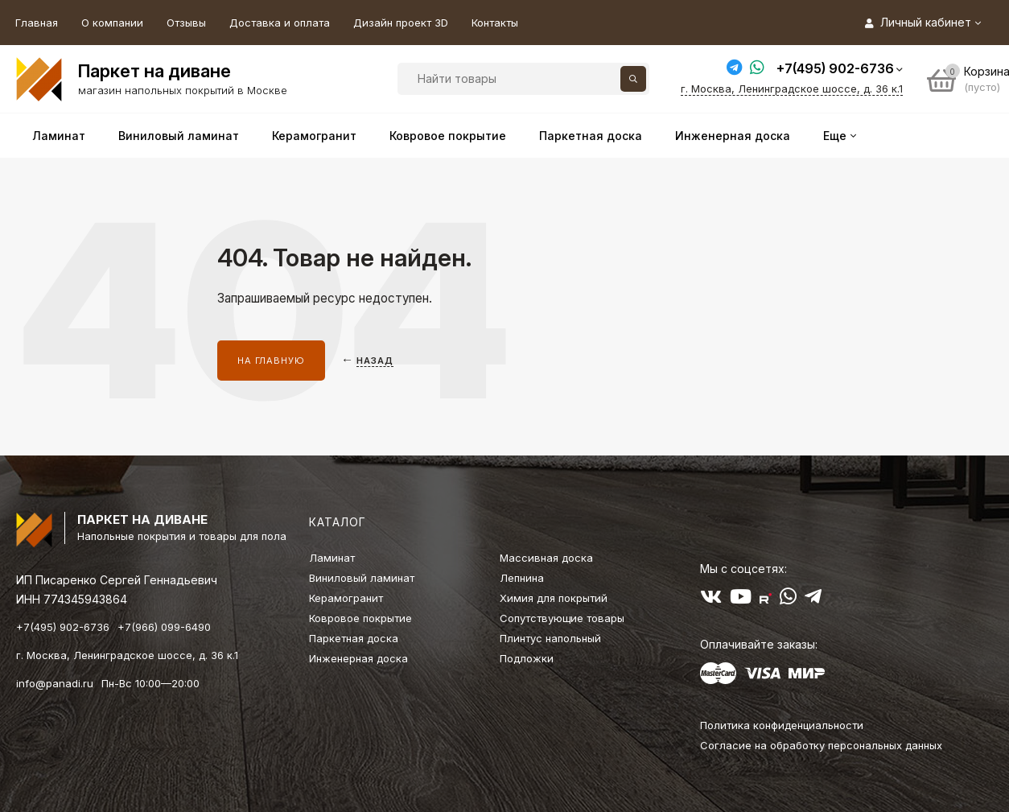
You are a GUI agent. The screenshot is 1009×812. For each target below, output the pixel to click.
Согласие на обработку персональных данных (821, 745)
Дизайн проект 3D (400, 22)
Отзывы (186, 22)
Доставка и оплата (279, 22)
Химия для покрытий (553, 597)
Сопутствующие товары (562, 618)
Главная (36, 22)
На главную (271, 360)
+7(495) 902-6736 (835, 68)
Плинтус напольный (550, 638)
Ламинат (332, 557)
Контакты (495, 22)
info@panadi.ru (54, 683)
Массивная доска (546, 557)
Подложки (527, 658)
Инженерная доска (358, 658)
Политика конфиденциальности (781, 725)
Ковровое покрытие (360, 618)
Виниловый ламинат (361, 577)
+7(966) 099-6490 (164, 626)
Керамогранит (346, 597)
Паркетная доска (353, 638)
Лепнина (522, 577)
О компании (112, 22)
